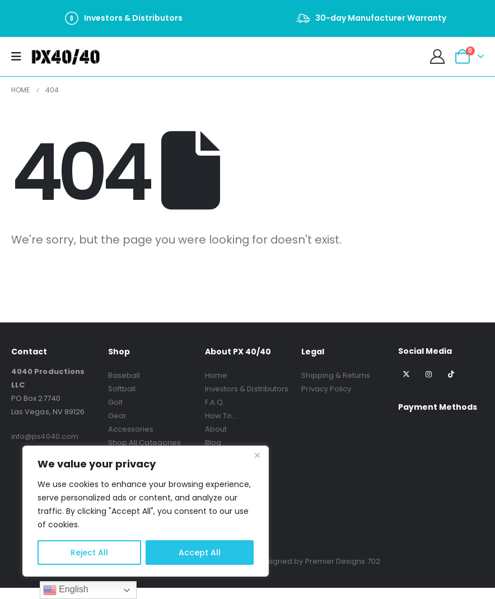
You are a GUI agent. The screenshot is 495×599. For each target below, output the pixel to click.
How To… (221, 415)
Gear (117, 415)
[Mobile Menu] (20, 56)
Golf (115, 402)
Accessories (131, 429)
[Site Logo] (65, 56)
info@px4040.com (44, 436)
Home (216, 375)
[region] (145, 511)
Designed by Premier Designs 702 (318, 561)
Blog (213, 442)
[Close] (257, 455)
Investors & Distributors (247, 388)
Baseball (124, 375)
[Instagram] (429, 374)
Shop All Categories (144, 442)
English (65, 590)
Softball (122, 388)
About (216, 429)
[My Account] (437, 56)
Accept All (200, 552)
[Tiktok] (450, 374)
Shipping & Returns (335, 375)
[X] (406, 374)
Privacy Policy (326, 388)
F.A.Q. (215, 402)
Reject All (89, 552)
